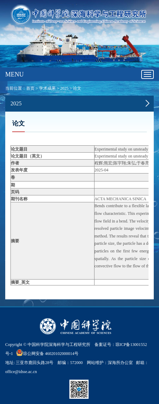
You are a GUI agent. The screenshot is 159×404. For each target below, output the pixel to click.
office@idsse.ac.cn (21, 371)
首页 (30, 88)
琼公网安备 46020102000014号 (47, 352)
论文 (77, 88)
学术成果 (47, 88)
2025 (64, 88)
